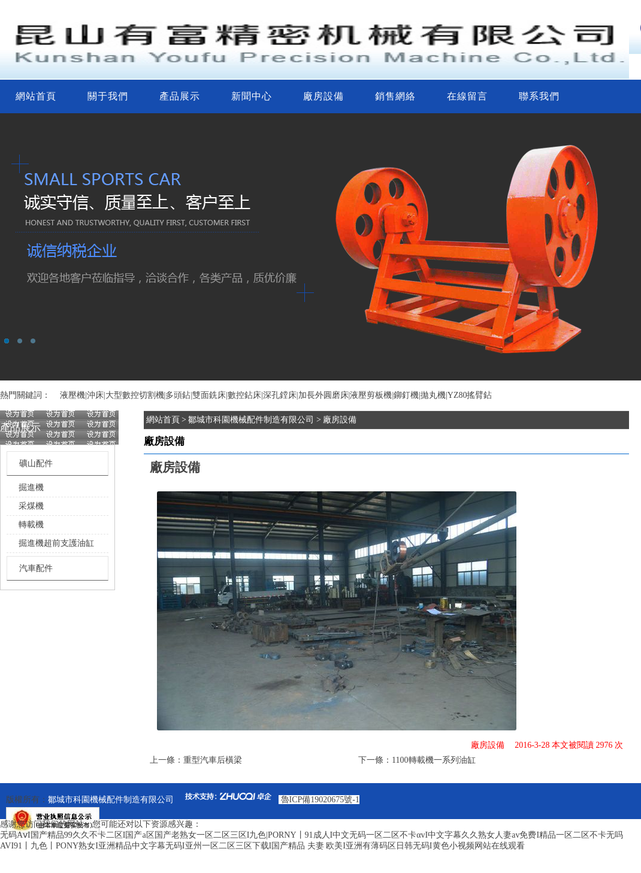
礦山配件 (36, 463)
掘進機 (31, 487)
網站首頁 (36, 96)
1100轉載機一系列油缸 (433, 760)
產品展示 (179, 96)
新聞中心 (251, 96)
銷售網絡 (395, 96)
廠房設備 (323, 96)
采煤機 (31, 506)
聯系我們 (539, 96)
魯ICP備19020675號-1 (320, 799)
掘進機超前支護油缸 (56, 543)
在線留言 (467, 96)
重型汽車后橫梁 (212, 760)
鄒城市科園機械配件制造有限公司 (251, 419)
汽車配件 (36, 568)
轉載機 (31, 524)
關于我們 (107, 96)
